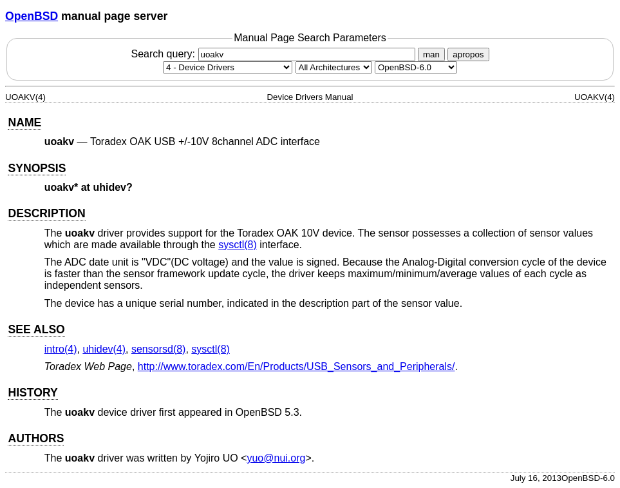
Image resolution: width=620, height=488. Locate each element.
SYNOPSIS (37, 168)
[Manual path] (416, 67)
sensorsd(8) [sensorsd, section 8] (158, 349)
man (431, 54)
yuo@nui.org (276, 458)
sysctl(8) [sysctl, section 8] (237, 244)
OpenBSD (31, 16)
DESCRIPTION (46, 213)
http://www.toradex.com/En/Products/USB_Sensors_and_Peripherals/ (296, 366)
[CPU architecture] (334, 67)
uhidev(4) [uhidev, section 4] (104, 349)
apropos (468, 54)
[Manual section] (227, 67)
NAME (24, 122)
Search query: (274, 53)
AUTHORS (36, 438)
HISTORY (32, 392)
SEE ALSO (36, 329)
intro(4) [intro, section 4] (60, 349)
